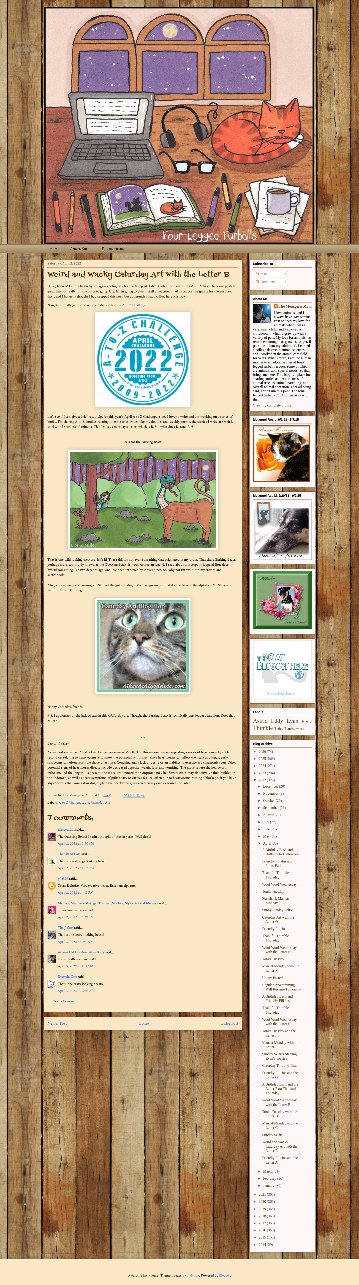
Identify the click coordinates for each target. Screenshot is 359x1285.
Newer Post (57, 1023)
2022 (263, 780)
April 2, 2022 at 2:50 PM (76, 843)
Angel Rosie (80, 248)
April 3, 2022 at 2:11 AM (75, 966)
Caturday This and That (279, 1065)
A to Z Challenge (134, 305)
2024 (263, 766)
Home (54, 248)
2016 (263, 1230)
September (271, 808)
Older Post (229, 1023)
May (267, 836)
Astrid (260, 721)
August (269, 815)
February (270, 1178)
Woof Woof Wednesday (279, 884)
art (87, 802)
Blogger (224, 1275)
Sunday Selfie (272, 1135)
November (271, 793)
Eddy (277, 721)
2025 (263, 759)
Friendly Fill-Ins (274, 929)
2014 (263, 1245)
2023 (263, 773)
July (266, 822)
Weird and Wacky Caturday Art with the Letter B (279, 1146)
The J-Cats (65, 927)
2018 (263, 1216)
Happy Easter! (272, 978)
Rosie (307, 721)
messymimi (66, 829)
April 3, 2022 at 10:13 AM (76, 990)
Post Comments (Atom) (152, 1037)
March (268, 1171)
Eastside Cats (67, 976)
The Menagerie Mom (295, 306)
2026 (263, 751)
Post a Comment (65, 1001)
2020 (263, 1201)
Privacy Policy (113, 248)
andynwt (193, 1275)
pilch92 (63, 878)
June (267, 829)
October (269, 800)
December (271, 786)
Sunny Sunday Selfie (277, 910)
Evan (292, 721)
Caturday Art (100, 802)
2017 (263, 1223)
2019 (263, 1209)
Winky (300, 729)
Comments (265, 282)
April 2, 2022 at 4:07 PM (76, 868)
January (269, 1185)
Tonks (289, 728)
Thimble (263, 728)
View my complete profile (272, 405)
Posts (261, 274)
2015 (263, 1237)
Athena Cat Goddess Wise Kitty (81, 952)
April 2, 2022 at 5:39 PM (76, 917)
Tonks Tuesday (273, 891)
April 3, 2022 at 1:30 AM (75, 941)
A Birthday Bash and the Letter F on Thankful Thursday (280, 1088)
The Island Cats (69, 854)
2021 (263, 1194)
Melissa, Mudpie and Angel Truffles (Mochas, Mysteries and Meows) (108, 903)
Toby (278, 728)
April (267, 843)
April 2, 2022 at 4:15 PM (75, 892)
